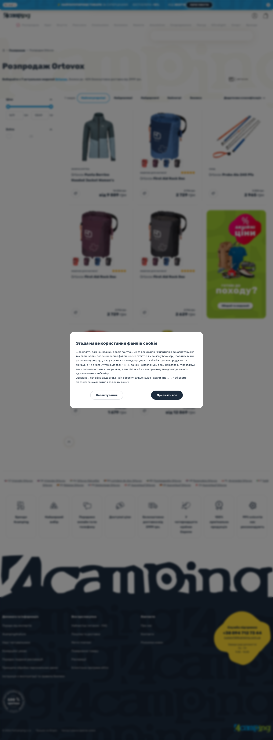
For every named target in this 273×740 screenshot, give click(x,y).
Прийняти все (167, 395)
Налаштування (107, 395)
